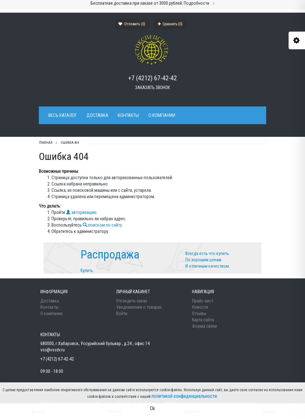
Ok (152, 408)
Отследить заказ (131, 300)
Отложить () (131, 24)
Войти (121, 313)
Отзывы (199, 313)
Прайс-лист (202, 300)
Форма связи (204, 326)
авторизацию (81, 212)
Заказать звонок (152, 87)
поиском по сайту (102, 225)
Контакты (128, 115)
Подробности (196, 3)
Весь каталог (62, 115)
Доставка (97, 115)
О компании (161, 115)
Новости (200, 307)
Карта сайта (203, 319)
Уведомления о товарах (139, 307)
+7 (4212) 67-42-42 (152, 78)
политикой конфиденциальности (184, 396)
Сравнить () (170, 24)
